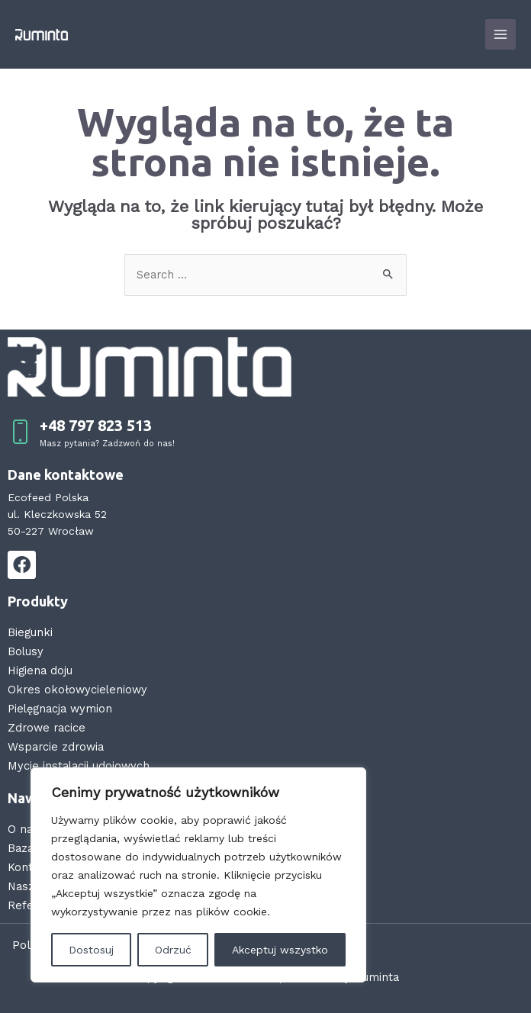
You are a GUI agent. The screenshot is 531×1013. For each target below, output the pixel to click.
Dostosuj (91, 950)
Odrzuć (173, 950)
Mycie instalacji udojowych (79, 766)
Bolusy (25, 651)
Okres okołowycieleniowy (77, 689)
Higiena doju (40, 670)
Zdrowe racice (46, 728)
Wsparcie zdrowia (56, 747)
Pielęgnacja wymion (60, 709)
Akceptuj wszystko (280, 950)
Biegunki (30, 632)
